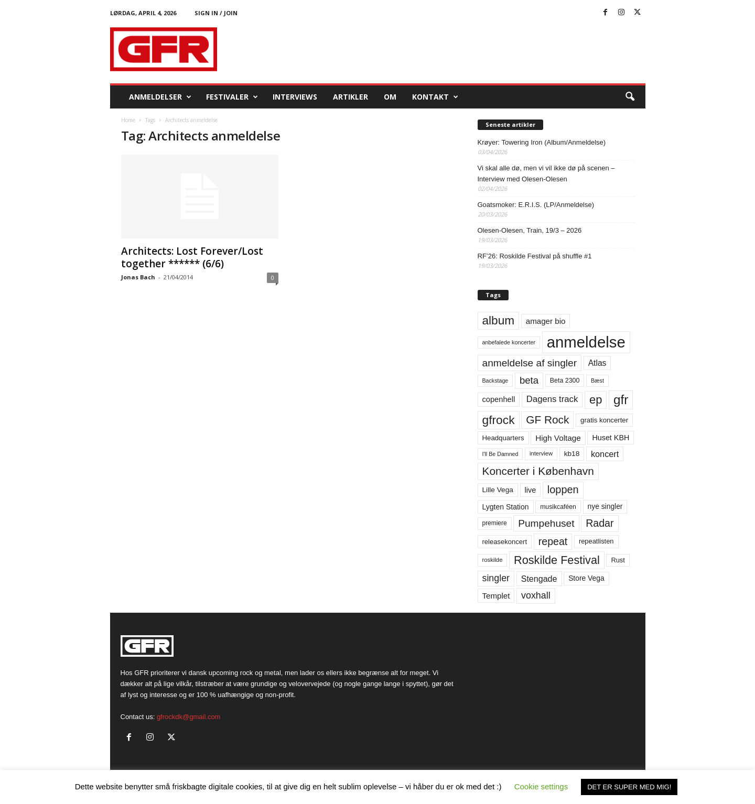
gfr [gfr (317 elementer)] (620, 400)
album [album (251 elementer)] (498, 320)
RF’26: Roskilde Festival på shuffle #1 (535, 256)
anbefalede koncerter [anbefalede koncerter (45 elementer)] (509, 342)
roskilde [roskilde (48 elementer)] (492, 560)
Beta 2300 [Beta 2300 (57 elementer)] (565, 380)
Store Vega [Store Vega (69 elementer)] (586, 578)
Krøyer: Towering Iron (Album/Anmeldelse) (542, 142)
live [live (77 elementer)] (530, 490)
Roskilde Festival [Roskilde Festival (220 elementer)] (557, 560)
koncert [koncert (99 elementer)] (605, 454)
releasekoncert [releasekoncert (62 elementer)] (504, 542)
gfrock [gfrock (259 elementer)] (498, 420)
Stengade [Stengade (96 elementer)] (539, 578)
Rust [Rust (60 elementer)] (618, 560)
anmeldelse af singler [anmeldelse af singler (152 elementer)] (529, 362)
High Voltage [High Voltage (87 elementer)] (558, 437)
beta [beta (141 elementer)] (529, 380)
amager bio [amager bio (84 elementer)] (546, 321)
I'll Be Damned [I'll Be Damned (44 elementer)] (500, 454)
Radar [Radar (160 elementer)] (599, 523)
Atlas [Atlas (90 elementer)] (597, 362)
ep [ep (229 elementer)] (595, 399)
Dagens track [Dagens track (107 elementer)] (552, 399)
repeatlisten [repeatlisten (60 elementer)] (596, 541)
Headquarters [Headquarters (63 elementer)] (503, 438)
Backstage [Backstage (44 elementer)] (495, 380)
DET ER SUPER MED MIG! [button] (629, 787)
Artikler (350, 97)
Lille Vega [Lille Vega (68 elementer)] (497, 490)
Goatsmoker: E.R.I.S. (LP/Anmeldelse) (536, 205)
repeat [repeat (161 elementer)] (553, 541)
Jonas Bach (138, 277)
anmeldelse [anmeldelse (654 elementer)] (586, 342)
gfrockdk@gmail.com (189, 717)
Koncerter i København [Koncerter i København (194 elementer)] (538, 471)
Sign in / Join (216, 13)
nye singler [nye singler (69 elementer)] (605, 506)
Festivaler (232, 96)
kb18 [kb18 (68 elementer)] (572, 454)
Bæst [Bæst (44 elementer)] (597, 380)
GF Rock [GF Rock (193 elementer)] (547, 420)
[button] (629, 96)
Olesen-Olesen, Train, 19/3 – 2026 (530, 230)
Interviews (295, 97)
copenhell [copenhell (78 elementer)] (498, 399)
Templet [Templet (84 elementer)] (496, 595)
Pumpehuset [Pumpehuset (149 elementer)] (546, 523)
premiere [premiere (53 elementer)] (494, 523)
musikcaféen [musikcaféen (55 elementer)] (558, 506)
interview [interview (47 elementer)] (541, 453)
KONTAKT (435, 96)
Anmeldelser (160, 96)
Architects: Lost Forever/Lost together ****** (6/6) (192, 257)
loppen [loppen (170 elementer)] (563, 489)
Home (128, 120)
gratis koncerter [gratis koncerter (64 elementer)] (604, 420)
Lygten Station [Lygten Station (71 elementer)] (505, 507)
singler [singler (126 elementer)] (496, 578)
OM (390, 97)
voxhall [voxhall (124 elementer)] (536, 595)
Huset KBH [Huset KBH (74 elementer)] (610, 437)
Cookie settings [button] (541, 786)
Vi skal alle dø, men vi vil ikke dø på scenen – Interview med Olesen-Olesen (546, 173)
